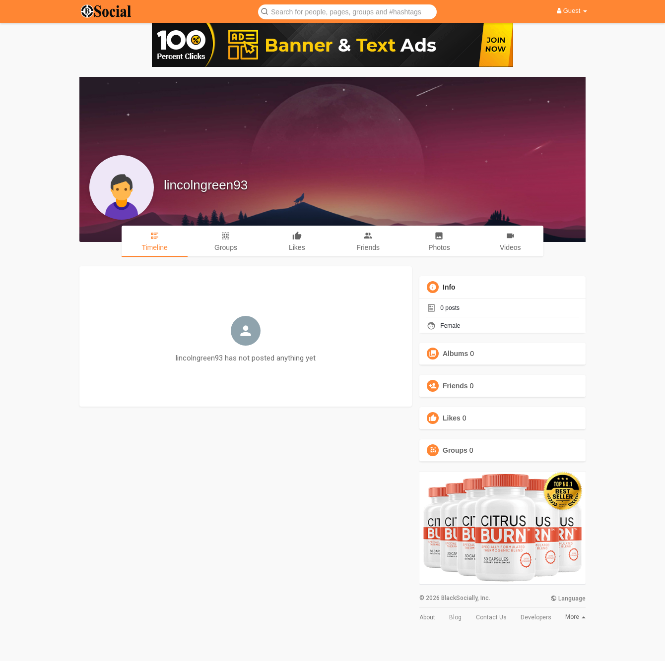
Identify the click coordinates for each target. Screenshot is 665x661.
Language (568, 598)
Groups (455, 450)
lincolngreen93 (206, 185)
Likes (452, 418)
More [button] (575, 616)
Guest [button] (572, 10)
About (427, 617)
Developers (536, 617)
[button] (347, 11)
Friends (455, 386)
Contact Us (491, 617)
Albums (455, 354)
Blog (455, 617)
